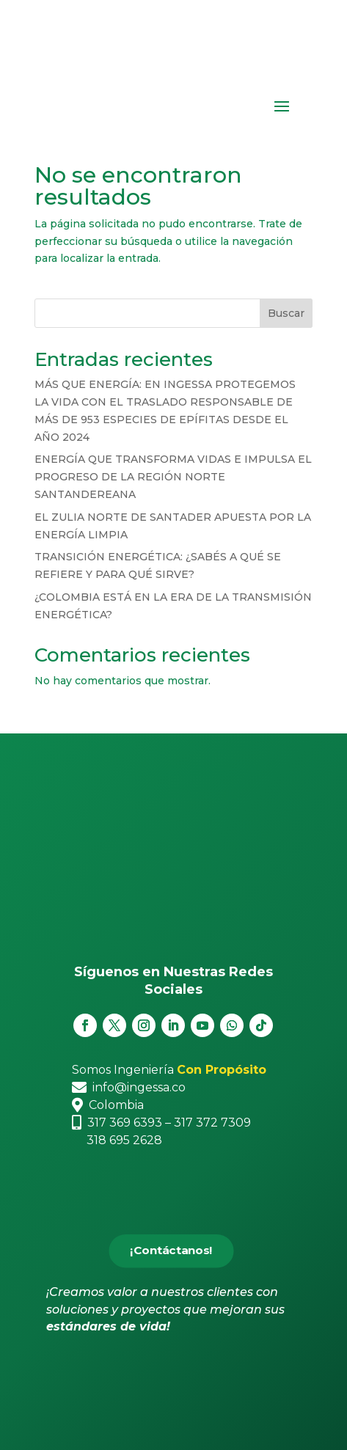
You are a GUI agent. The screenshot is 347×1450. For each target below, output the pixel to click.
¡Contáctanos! (171, 1250)
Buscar (286, 313)
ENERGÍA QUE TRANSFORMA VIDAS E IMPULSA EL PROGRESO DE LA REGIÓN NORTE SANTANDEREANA (173, 477)
